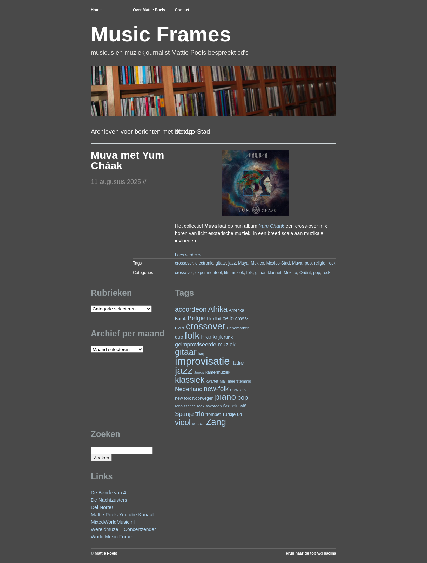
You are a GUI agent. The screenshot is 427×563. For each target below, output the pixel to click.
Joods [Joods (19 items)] (199, 372)
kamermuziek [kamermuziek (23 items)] (217, 372)
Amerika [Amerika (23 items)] (236, 310)
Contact (182, 10)
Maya (243, 263)
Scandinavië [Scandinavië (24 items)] (234, 406)
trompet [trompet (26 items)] (213, 414)
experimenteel (208, 272)
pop (308, 263)
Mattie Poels (106, 553)
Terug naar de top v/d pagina (310, 553)
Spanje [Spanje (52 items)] (184, 413)
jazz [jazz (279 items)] (184, 370)
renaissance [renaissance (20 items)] (185, 406)
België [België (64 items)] (197, 318)
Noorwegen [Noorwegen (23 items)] (203, 398)
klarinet (275, 272)
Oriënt (305, 272)
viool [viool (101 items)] (183, 422)
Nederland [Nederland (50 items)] (189, 389)
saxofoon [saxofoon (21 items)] (214, 406)
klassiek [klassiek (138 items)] (189, 379)
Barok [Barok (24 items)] (180, 318)
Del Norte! (102, 507)
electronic (204, 263)
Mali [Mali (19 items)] (223, 381)
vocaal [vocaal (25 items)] (198, 423)
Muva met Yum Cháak (127, 160)
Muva (297, 263)
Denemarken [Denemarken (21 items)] (238, 328)
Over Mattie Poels (149, 10)
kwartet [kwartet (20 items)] (212, 381)
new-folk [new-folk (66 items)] (216, 388)
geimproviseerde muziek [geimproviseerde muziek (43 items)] (205, 345)
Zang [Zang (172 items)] (216, 422)
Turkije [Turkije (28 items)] (229, 414)
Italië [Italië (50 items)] (237, 362)
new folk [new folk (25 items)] (183, 398)
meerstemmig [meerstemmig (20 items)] (239, 381)
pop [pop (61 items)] (242, 397)
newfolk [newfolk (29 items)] (238, 389)
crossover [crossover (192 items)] (205, 326)
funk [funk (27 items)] (228, 337)
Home (96, 10)
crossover (184, 263)
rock (332, 263)
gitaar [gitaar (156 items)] (186, 352)
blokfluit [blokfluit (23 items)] (214, 318)
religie (319, 263)
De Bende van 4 (108, 492)
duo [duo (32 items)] (179, 337)
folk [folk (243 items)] (191, 335)
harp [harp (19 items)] (201, 353)
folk (249, 272)
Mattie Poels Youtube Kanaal (122, 514)
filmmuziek (234, 272)
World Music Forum (112, 537)
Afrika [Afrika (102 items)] (217, 309)
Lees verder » (188, 255)
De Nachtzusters (109, 500)
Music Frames (161, 34)
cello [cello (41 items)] (228, 318)
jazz (232, 263)
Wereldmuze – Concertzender (123, 529)
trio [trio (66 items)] (199, 413)
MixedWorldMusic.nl (113, 522)
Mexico (257, 263)
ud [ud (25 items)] (239, 414)
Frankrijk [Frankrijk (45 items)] (212, 337)
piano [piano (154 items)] (225, 396)
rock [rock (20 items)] (200, 406)
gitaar (221, 263)
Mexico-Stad (278, 263)
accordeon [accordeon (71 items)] (190, 309)
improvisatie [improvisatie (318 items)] (202, 361)
